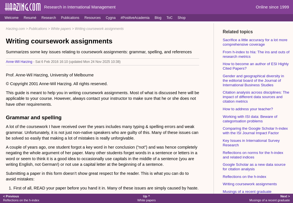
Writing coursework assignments (99, 29)
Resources (93, 18)
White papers (61, 29)
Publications (70, 18)
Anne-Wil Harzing (19, 62)
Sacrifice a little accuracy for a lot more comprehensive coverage (255, 42)
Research (48, 18)
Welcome (12, 18)
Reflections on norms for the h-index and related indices (253, 155)
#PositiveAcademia (135, 18)
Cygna (111, 18)
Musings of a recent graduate (247, 191)
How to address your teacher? (248, 109)
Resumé (30, 18)
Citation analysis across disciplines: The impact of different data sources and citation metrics (256, 96)
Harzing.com (15, 29)
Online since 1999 (272, 7)
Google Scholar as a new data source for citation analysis (254, 166)
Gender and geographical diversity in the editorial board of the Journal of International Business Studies (253, 80)
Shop (182, 18)
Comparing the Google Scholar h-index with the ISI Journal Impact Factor (255, 130)
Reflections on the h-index (244, 177)
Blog (158, 18)
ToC (170, 18)
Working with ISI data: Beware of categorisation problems (250, 118)
